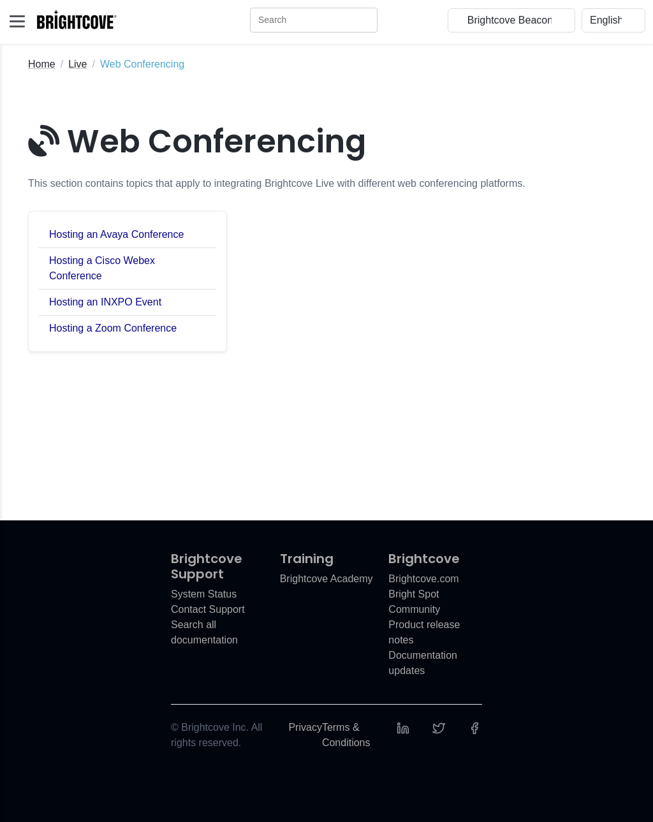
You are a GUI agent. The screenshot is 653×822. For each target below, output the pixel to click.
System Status (204, 594)
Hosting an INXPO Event (105, 302)
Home (41, 64)
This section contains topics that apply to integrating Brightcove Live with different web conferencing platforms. (276, 183)
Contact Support (208, 609)
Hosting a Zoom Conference (113, 328)
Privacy (304, 727)
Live (77, 64)
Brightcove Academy (326, 578)
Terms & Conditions (346, 735)
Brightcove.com (423, 578)
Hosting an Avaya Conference (116, 234)
